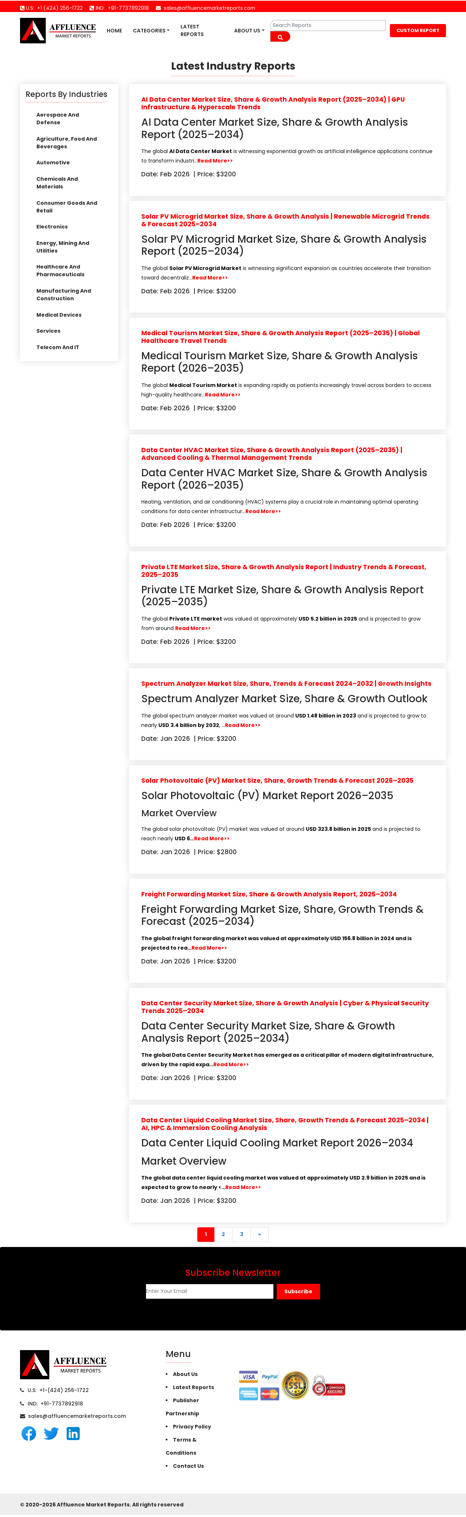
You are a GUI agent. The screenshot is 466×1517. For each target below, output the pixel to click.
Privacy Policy (192, 1428)
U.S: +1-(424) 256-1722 (58, 1392)
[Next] (259, 1236)
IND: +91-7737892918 (55, 1405)
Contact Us (188, 1468)
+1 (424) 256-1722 (58, 8)
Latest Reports (192, 30)
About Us (247, 30)
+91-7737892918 (127, 8)
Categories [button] (149, 30)
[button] (298, 1294)
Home (114, 30)
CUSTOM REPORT (417, 30)
